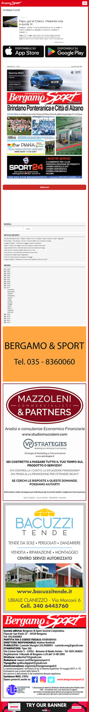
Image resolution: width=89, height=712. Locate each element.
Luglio (10, 300)
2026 (8, 269)
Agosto (10, 298)
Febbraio (11, 310)
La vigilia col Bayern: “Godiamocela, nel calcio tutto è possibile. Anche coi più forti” (26, 259)
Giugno (10, 302)
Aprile (10, 306)
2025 (8, 271)
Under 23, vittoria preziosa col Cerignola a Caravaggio (18, 257)
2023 (8, 275)
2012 (8, 322)
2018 (8, 285)
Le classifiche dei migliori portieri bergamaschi (16, 255)
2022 (8, 277)
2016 (8, 314)
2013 (8, 320)
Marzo (10, 308)
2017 (8, 288)
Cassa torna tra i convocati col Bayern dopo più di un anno (19, 250)
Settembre (11, 296)
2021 (8, 279)
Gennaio (10, 312)
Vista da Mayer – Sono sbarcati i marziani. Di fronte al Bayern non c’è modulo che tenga (27, 241)
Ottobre (10, 294)
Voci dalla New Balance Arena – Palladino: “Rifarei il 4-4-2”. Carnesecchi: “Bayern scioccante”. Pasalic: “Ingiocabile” (34, 238)
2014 (8, 318)
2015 (8, 316)
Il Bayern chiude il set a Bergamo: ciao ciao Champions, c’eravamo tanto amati (24, 245)
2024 (8, 273)
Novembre (11, 292)
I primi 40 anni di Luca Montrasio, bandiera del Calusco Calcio (20, 252)
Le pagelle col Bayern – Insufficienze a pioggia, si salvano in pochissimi (22, 243)
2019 (8, 283)
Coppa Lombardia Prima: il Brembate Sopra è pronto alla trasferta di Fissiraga (24, 248)
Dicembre (11, 290)
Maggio (10, 304)
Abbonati (44, 187)
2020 (8, 281)
